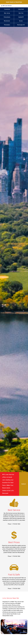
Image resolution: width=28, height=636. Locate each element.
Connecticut (7, 9)
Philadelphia (7, 24)
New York (21, 13)
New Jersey (7, 13)
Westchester (7, 21)
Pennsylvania (7, 17)
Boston (21, 21)
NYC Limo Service (7, 5)
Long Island (21, 9)
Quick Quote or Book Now (14, 2)
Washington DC (21, 24)
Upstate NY (21, 17)
